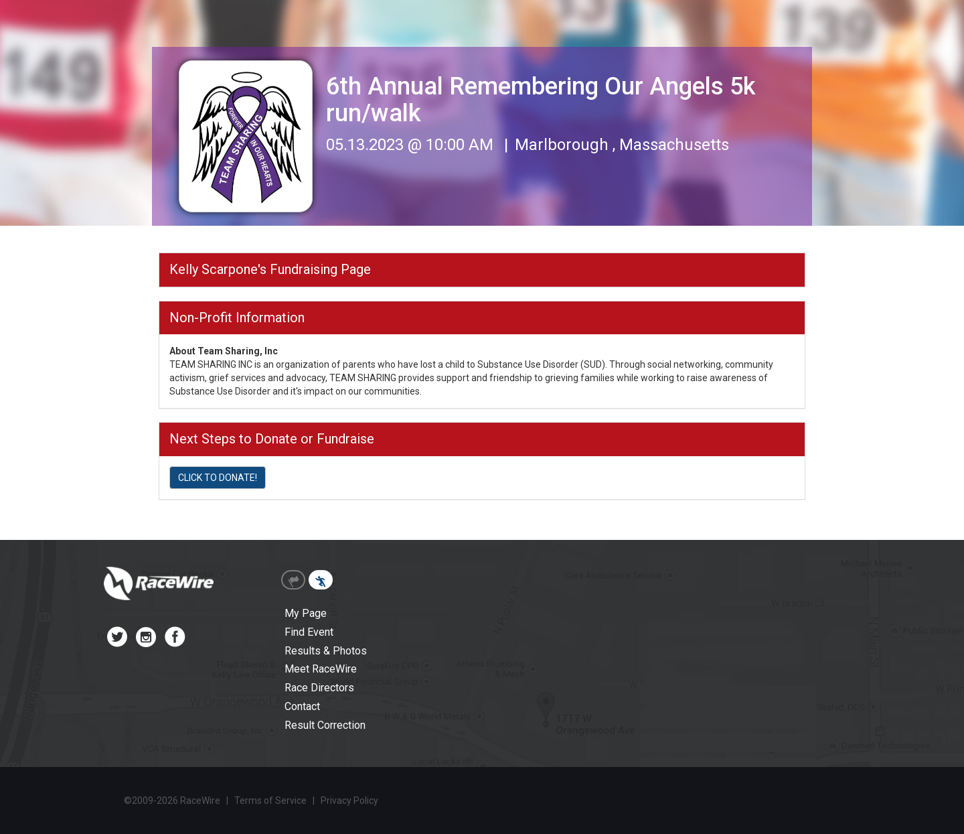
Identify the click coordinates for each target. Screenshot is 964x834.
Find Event (309, 632)
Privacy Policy (349, 800)
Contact (302, 706)
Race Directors (319, 687)
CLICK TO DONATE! (217, 477)
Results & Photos (326, 650)
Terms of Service (270, 800)
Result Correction (325, 725)
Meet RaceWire (321, 669)
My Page (306, 613)
